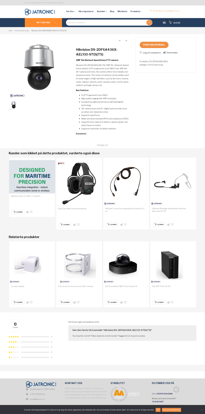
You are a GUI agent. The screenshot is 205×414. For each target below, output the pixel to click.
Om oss (70, 11)
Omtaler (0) (102, 145)
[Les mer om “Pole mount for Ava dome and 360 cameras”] (65, 302)
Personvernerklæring (171, 410)
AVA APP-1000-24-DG (161, 286)
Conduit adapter (17, 286)
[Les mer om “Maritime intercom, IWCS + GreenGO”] (18, 211)
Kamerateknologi (22, 30)
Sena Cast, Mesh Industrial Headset (72, 209)
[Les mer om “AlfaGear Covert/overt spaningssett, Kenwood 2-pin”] (112, 224)
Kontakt (102, 11)
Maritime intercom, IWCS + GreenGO (25, 196)
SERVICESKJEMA (165, 394)
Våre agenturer (86, 11)
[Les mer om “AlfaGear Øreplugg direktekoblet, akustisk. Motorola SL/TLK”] (159, 224)
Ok (158, 410)
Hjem (11, 30)
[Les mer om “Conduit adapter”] (18, 302)
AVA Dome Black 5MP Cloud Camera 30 (121, 286)
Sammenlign (172, 53)
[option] (39, 68)
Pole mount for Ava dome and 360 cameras (75, 286)
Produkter (136, 11)
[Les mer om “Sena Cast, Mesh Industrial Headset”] (65, 224)
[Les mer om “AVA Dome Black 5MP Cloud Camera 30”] (112, 302)
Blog (112, 11)
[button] (174, 23)
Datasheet (81, 134)
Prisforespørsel (154, 44)
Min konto (122, 11)
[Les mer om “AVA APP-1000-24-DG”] (159, 302)
